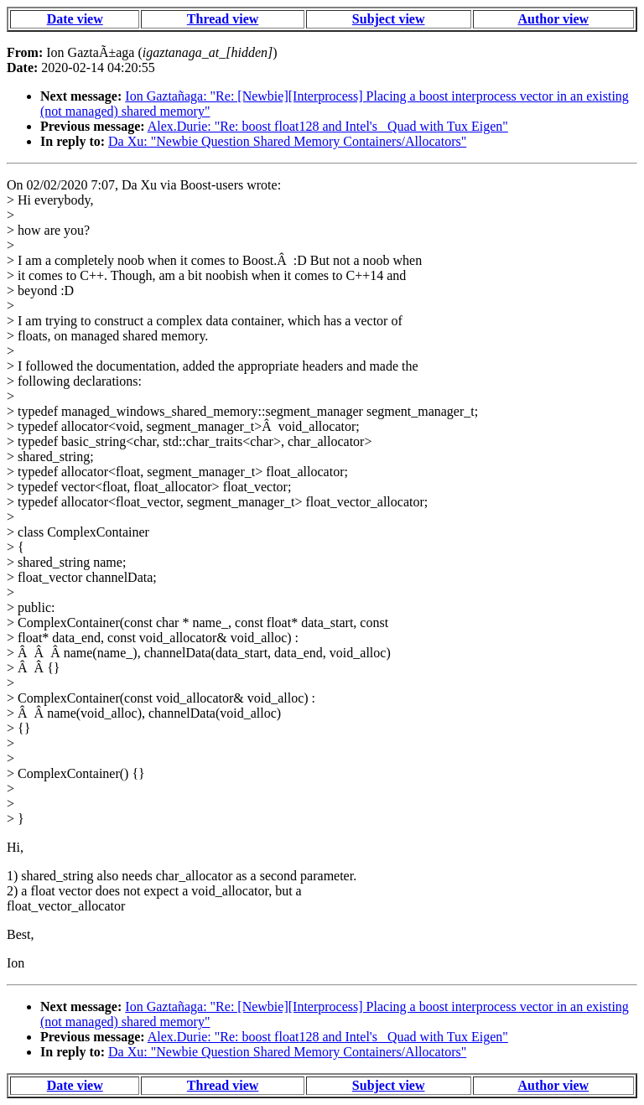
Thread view (222, 19)
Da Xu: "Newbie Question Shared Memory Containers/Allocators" (287, 141)
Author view (553, 19)
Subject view (388, 19)
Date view (75, 19)
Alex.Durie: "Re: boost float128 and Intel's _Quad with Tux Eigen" (328, 126)
